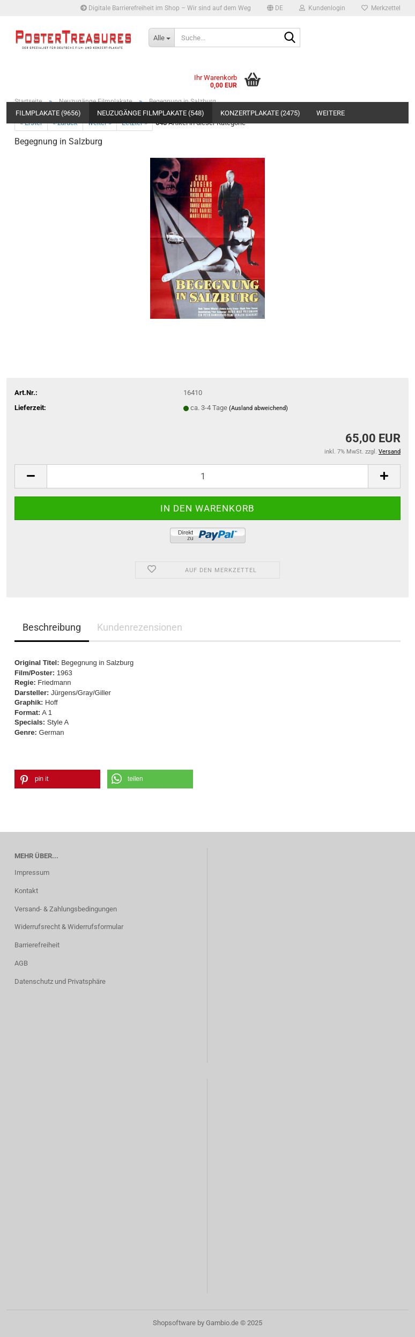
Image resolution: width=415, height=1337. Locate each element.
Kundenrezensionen (139, 627)
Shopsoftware (174, 1323)
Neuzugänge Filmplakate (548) (150, 113)
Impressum (31, 872)
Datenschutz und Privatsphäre (60, 981)
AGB (21, 963)
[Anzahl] (207, 476)
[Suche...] (161, 37)
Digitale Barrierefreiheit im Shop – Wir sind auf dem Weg (165, 8)
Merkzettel (381, 8)
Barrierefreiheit (37, 945)
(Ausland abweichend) (258, 408)
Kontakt (26, 891)
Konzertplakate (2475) (260, 113)
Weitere (330, 113)
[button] (275, 8)
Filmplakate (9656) (48, 113)
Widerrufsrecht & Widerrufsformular (68, 927)
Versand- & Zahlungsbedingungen (65, 909)
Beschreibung (52, 627)
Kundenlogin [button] (322, 8)
